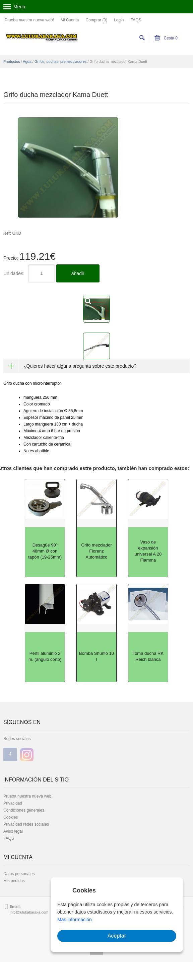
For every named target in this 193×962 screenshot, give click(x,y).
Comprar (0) (96, 20)
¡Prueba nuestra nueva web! (28, 20)
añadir (77, 273)
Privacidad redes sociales (26, 824)
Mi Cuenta (70, 20)
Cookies (10, 817)
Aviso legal (13, 831)
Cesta (166, 38)
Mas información (74, 919)
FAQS (136, 20)
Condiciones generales (23, 810)
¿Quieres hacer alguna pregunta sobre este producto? (79, 366)
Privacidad (12, 803)
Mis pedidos (14, 880)
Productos (11, 61)
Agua (27, 61)
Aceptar (117, 936)
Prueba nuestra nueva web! (28, 796)
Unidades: (13, 273)
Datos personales (19, 873)
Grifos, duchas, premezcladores (60, 61)
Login (119, 20)
